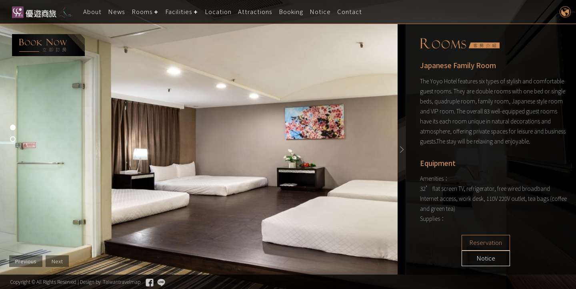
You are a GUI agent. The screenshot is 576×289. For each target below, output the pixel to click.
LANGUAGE (565, 12)
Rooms (142, 12)
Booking (291, 12)
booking (48, 45)
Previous (25, 261)
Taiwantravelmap (121, 281)
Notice (320, 12)
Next (57, 261)
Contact (350, 12)
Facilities (179, 12)
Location (218, 12)
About (92, 12)
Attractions (255, 12)
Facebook (150, 283)
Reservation (464, 243)
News (117, 12)
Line (161, 283)
